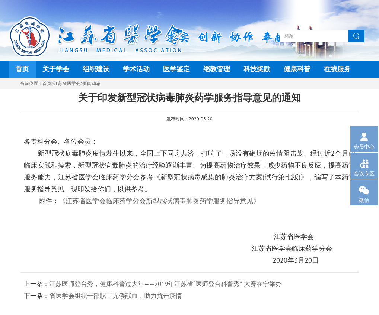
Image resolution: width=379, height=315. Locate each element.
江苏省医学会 (67, 83)
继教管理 (216, 69)
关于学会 (55, 69)
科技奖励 (256, 69)
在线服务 (337, 69)
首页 (22, 69)
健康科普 (297, 69)
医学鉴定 (176, 69)
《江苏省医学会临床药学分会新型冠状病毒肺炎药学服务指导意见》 (159, 201)
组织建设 (96, 69)
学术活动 (136, 69)
